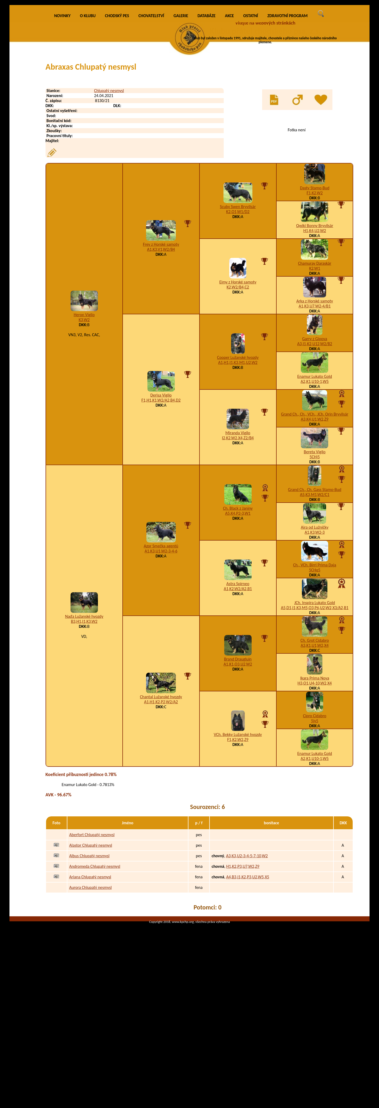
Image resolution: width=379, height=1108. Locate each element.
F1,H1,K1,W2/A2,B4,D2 (161, 488)
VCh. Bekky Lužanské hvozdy (238, 822)
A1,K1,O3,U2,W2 (238, 752)
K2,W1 (314, 356)
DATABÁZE (206, 103)
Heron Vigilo (84, 402)
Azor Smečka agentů (161, 634)
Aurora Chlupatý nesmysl (90, 975)
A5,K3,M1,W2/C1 (315, 582)
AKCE (229, 103)
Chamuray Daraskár (314, 351)
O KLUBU (88, 103)
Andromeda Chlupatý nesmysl (94, 954)
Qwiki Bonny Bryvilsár (314, 313)
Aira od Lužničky (314, 615)
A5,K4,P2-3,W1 (237, 601)
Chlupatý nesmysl (109, 178)
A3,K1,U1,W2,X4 (315, 733)
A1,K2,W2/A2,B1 (238, 676)
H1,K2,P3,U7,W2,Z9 (242, 954)
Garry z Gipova (314, 426)
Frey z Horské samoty (161, 332)
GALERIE (180, 103)
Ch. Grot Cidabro (315, 728)
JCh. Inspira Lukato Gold (314, 690)
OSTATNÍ (250, 103)
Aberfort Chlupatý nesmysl (91, 922)
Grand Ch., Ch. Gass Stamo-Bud (314, 577)
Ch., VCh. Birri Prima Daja (314, 653)
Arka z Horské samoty (314, 389)
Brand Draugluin (238, 747)
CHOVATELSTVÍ (151, 103)
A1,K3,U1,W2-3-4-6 (161, 639)
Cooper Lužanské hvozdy (238, 445)
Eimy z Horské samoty (237, 370)
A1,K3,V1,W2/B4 (161, 337)
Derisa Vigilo (161, 483)
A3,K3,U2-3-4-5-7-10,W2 (247, 943)
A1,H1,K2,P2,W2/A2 (161, 789)
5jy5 (314, 808)
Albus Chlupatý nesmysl (89, 943)
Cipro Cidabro (314, 803)
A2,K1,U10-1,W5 (314, 469)
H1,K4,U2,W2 (314, 318)
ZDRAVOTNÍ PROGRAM (287, 103)
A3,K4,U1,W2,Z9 (314, 507)
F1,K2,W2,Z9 (237, 827)
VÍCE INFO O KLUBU (275, 54)
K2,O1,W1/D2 (237, 299)
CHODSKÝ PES (117, 103)
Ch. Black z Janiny (237, 596)
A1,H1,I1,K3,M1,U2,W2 (237, 450)
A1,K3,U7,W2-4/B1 (315, 394)
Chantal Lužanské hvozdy (161, 784)
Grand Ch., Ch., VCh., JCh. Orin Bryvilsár (314, 502)
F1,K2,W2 (315, 280)
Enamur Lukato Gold (314, 464)
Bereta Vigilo (314, 539)
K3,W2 (84, 407)
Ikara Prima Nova (314, 766)
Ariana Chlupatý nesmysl (90, 964)
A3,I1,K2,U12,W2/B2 (314, 431)
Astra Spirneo (237, 671)
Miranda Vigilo (237, 520)
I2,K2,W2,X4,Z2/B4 (238, 525)
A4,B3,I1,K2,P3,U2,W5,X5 (247, 964)
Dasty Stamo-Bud (315, 275)
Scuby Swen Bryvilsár (238, 294)
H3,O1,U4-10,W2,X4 (315, 771)
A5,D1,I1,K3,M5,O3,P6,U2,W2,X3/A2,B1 (314, 695)
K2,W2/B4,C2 (238, 375)
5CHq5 (314, 658)
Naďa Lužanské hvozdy (84, 704)
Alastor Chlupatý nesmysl (90, 933)
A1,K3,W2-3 (315, 620)
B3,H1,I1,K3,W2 (84, 709)
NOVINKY (62, 103)
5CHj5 (315, 544)
